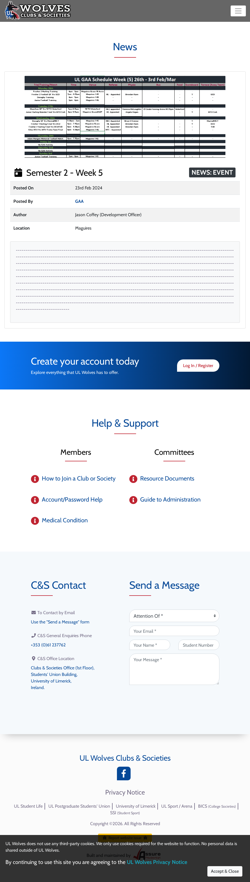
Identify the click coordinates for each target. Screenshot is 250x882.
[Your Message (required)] (174, 669)
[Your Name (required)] (149, 645)
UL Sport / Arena (176, 806)
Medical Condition (65, 520)
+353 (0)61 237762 (48, 644)
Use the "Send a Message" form (60, 622)
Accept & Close (225, 871)
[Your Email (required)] (174, 631)
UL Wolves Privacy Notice (157, 862)
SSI (125, 812)
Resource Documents (167, 478)
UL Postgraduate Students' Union (79, 806)
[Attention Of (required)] (174, 616)
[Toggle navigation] (238, 10)
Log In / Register (198, 365)
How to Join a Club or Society (79, 478)
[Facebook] (125, 775)
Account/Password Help (72, 499)
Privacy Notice (125, 792)
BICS (217, 806)
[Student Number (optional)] (198, 645)
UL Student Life (28, 806)
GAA (79, 201)
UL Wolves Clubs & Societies (125, 758)
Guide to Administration (170, 499)
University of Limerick (135, 806)
